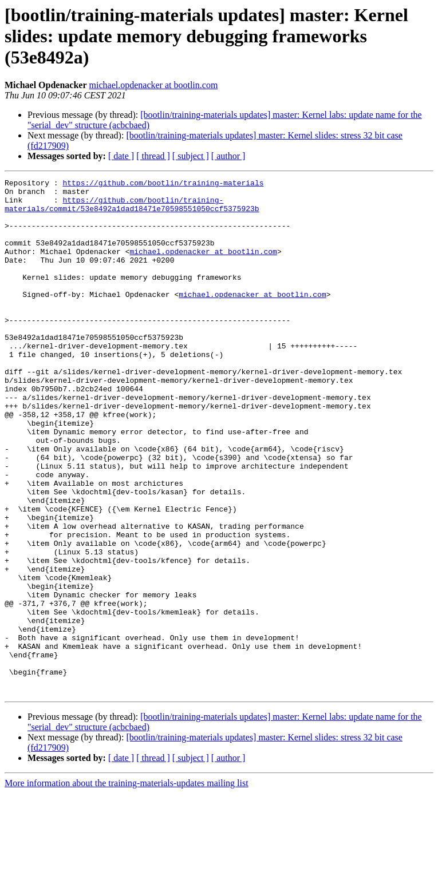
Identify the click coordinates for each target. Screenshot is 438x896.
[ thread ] (153, 156)
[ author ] (228, 156)
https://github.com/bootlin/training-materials (162, 184)
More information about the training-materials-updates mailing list (126, 886)
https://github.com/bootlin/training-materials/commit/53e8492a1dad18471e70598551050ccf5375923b (132, 210)
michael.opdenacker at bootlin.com (153, 85)
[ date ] (121, 156)
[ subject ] (190, 156)
